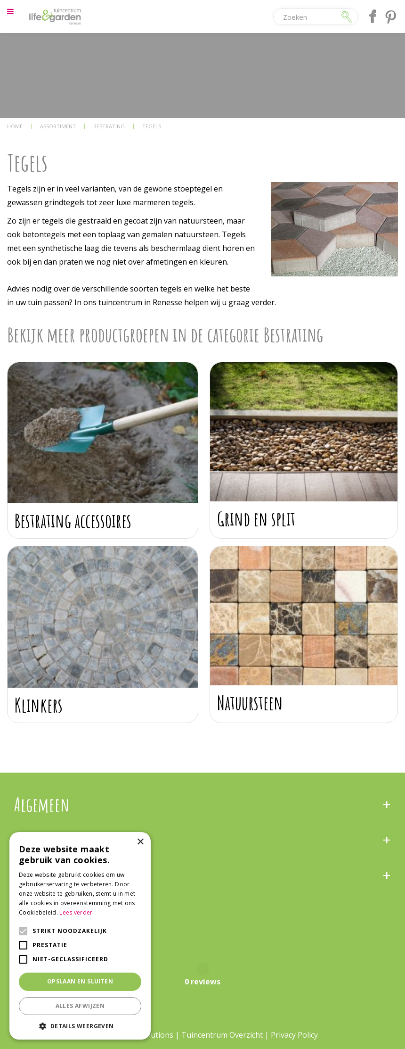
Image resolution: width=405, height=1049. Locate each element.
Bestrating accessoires (73, 520)
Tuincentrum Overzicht (222, 1035)
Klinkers (39, 705)
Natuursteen (250, 703)
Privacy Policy (294, 1035)
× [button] (140, 842)
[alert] (80, 936)
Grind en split (256, 519)
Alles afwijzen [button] (80, 1006)
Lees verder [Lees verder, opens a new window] (75, 912)
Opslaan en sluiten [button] (80, 981)
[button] (80, 1025)
